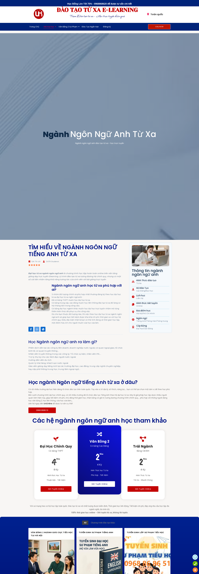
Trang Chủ (34, 26)
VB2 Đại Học (49, 26)
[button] (150, 255)
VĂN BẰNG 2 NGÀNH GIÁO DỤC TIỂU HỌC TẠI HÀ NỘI (52, 534)
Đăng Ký (107, 26)
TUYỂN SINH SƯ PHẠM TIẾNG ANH (96, 532)
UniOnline (48, 403)
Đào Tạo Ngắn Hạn (90, 26)
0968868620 (100, 4)
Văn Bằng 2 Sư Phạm (68, 26)
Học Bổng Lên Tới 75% (79, 4)
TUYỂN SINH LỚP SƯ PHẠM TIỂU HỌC (145, 532)
